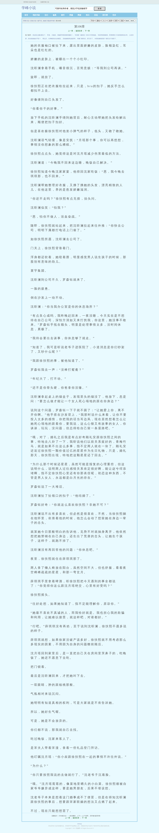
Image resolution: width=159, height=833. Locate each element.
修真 (54, 15)
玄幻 (46, 15)
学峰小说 (29, 8)
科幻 (87, 15)
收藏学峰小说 (45, 2)
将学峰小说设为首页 (30, 2)
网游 (79, 15)
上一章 (70, 31)
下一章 (87, 31)
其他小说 (33, 21)
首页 (26, 15)
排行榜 (105, 15)
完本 (114, 15)
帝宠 (48, 35)
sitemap (79, 824)
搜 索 (100, 8)
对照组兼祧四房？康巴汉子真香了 (105, 38)
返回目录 (79, 31)
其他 (96, 15)
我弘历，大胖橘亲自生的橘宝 (52, 38)
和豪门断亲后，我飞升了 (85, 38)
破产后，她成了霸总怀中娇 (46, 21)
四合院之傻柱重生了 (39, 35)
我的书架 (36, 15)
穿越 (71, 15)
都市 (63, 15)
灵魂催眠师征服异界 (69, 38)
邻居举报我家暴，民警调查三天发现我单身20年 (113, 35)
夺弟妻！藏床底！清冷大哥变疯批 (85, 35)
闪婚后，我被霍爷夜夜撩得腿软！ (62, 35)
